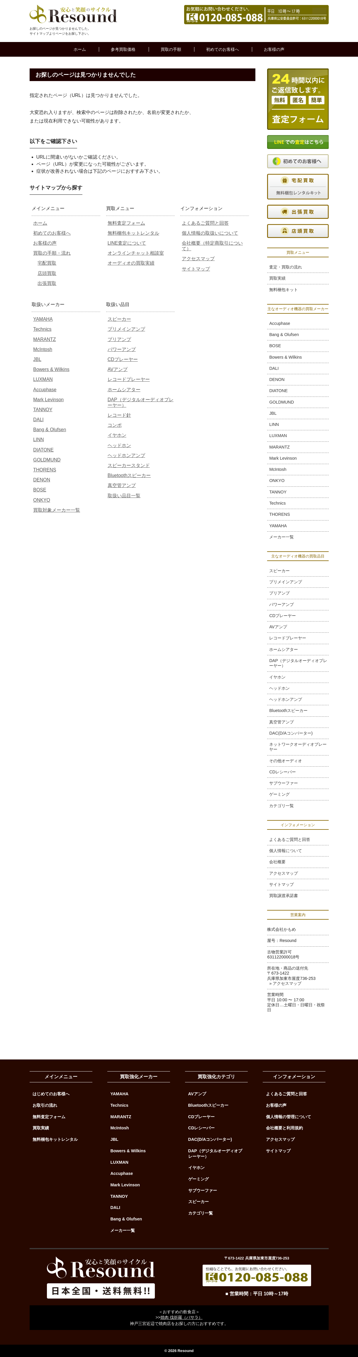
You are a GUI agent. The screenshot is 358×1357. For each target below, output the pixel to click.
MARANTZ (44, 339)
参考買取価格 (123, 49)
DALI (38, 419)
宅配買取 (47, 263)
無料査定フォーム (126, 223)
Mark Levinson (48, 399)
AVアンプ (118, 369)
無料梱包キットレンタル (133, 233)
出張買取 (47, 283)
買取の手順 (171, 49)
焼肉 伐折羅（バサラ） (181, 1317)
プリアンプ (119, 339)
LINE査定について (127, 243)
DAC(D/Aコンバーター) (291, 733)
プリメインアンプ (126, 329)
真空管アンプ (122, 485)
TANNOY (42, 409)
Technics (42, 329)
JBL (37, 359)
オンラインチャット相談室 (136, 253)
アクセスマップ (198, 258)
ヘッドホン (119, 445)
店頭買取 (47, 273)
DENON (41, 479)
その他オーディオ (285, 760)
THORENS (44, 469)
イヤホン (117, 435)
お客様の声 (274, 49)
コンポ (115, 425)
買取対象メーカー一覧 (56, 510)
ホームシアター (124, 389)
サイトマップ (196, 268)
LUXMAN (43, 379)
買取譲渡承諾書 (283, 895)
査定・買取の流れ (285, 267)
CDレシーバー (282, 772)
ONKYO (41, 500)
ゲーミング (279, 794)
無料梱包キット (283, 289)
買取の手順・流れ (52, 253)
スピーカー (119, 319)
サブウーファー (283, 783)
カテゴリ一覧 (281, 805)
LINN (38, 439)
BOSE (39, 489)
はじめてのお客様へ (51, 1093)
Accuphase (44, 389)
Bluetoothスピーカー (129, 475)
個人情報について (285, 850)
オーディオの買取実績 (131, 263)
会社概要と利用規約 (284, 1128)
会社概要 (277, 861)
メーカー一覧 (281, 537)
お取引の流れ (45, 1105)
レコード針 (119, 415)
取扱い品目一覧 (124, 495)
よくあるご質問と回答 (205, 223)
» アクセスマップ (285, 983)
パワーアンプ (122, 349)
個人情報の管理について (288, 1116)
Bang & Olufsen (49, 429)
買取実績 (277, 278)
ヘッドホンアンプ (126, 455)
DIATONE (43, 449)
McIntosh (42, 349)
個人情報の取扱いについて (210, 233)
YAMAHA (42, 319)
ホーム (80, 49)
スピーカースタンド (129, 465)
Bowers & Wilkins (51, 369)
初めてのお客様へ (222, 49)
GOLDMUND (46, 459)
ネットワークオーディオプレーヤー (298, 747)
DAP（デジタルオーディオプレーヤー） (298, 663)
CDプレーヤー (123, 359)
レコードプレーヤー (129, 379)
